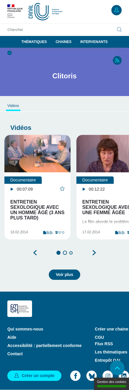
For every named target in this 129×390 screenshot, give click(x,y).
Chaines (63, 42)
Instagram (108, 376)
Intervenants (94, 42)
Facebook (75, 376)
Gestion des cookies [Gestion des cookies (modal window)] (111, 383)
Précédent (35, 253)
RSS (117, 60)
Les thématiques (111, 352)
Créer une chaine (111, 329)
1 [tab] (58, 253)
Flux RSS (104, 343)
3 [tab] (71, 253)
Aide (11, 337)
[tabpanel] (37, 187)
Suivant (94, 253)
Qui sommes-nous (25, 329)
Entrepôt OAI (107, 360)
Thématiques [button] (34, 42)
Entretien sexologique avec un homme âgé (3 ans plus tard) (37, 209)
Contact (15, 353)
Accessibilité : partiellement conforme (44, 345)
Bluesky (91, 376)
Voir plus (64, 274)
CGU (99, 337)
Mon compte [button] (116, 10)
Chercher (15, 29)
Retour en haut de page (117, 368)
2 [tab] (65, 253)
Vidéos (13, 105)
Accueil (9, 53)
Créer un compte (38, 375)
